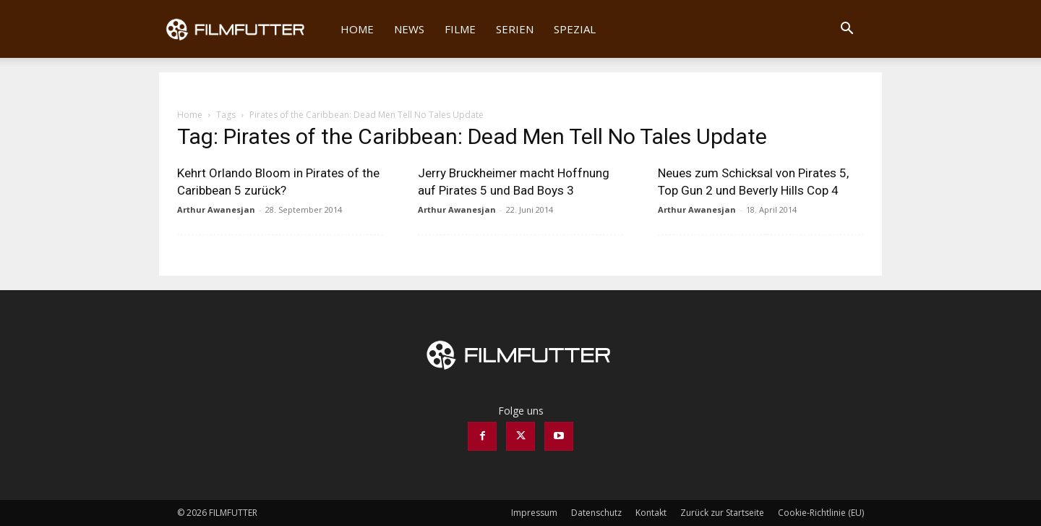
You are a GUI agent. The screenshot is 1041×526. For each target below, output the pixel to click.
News (409, 29)
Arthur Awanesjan (216, 209)
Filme (460, 29)
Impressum (534, 512)
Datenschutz (596, 512)
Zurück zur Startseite (722, 512)
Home (357, 29)
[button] (846, 30)
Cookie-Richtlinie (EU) (821, 512)
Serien (515, 29)
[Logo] (244, 29)
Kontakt (651, 512)
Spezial (575, 29)
